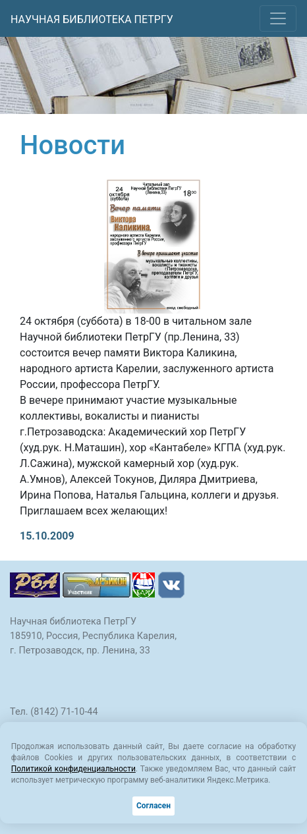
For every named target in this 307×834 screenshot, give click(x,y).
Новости (72, 145)
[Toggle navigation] (278, 18)
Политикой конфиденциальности (73, 768)
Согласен (153, 805)
